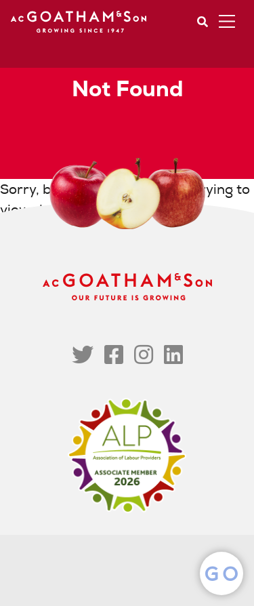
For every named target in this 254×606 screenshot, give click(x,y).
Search (202, 22)
